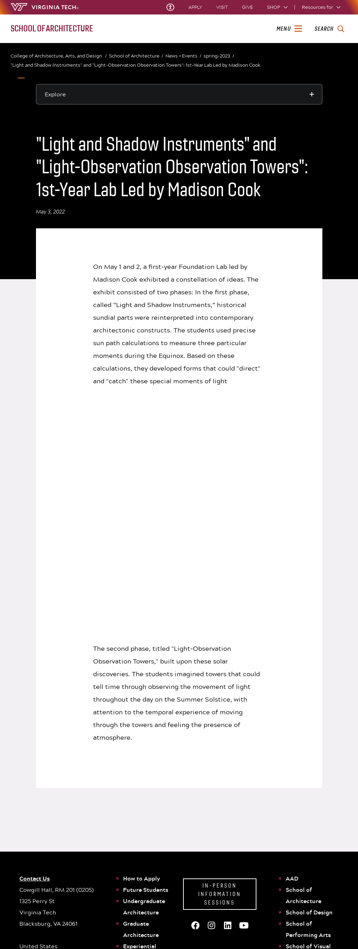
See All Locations (109, 884)
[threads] (302, 929)
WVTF (288, 867)
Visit (222, 7)
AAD (292, 661)
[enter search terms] (329, 29)
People (132, 763)
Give (247, 7)
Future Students (145, 673)
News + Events (183, 56)
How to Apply (141, 661)
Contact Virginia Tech (114, 894)
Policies (290, 850)
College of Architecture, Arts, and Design (59, 56)
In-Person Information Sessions (219, 677)
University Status (173, 850)
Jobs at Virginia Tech (305, 884)
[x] (291, 929)
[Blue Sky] (268, 929)
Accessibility (232, 858)
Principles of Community (181, 858)
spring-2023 (219, 56)
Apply (195, 7)
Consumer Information (243, 867)
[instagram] (313, 929)
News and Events (146, 774)
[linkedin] (325, 929)
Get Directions (106, 873)
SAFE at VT (230, 884)
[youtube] (336, 929)
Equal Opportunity (302, 858)
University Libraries (239, 850)
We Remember (176, 884)
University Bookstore (305, 876)
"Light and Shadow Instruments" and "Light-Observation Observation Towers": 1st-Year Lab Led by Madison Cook (135, 64)
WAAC (131, 752)
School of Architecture (136, 56)
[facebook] (279, 929)
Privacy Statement (174, 867)
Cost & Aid (230, 876)
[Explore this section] (179, 94)
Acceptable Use (171, 876)
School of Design (309, 695)
